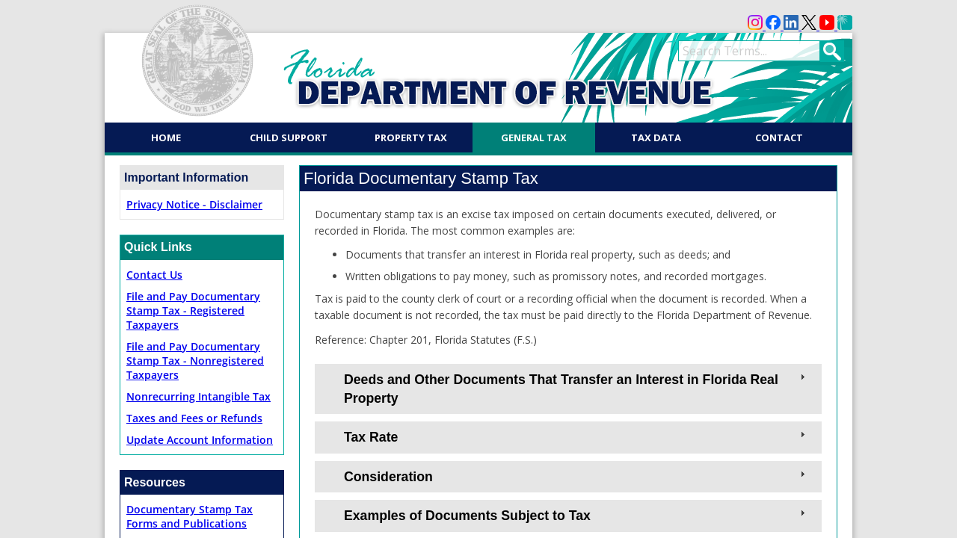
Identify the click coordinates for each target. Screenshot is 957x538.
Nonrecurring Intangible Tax (198, 396)
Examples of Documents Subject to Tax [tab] (576, 515)
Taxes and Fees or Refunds (194, 418)
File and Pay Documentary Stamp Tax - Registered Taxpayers (193, 310)
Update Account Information (199, 440)
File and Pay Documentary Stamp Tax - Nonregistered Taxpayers (195, 360)
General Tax (534, 137)
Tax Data (656, 137)
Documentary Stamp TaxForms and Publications (189, 516)
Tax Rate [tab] (576, 436)
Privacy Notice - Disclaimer (194, 204)
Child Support (288, 137)
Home (166, 137)
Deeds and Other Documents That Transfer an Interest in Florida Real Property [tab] (576, 388)
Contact (779, 137)
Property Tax (411, 137)
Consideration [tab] (576, 476)
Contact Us (154, 275)
